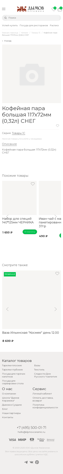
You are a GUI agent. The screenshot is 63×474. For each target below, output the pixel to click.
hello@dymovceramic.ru (31, 432)
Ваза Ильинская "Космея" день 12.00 (30, 332)
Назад (7, 40)
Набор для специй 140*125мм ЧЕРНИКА (17, 220)
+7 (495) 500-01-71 (31, 427)
